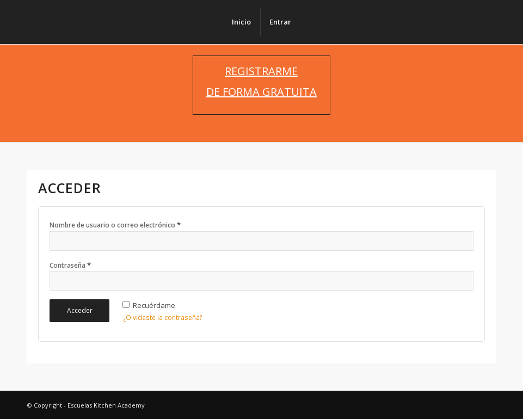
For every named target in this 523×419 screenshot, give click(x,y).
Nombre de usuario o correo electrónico (115, 225)
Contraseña (70, 265)
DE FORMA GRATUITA (261, 91)
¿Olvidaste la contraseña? (162, 317)
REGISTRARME (261, 71)
